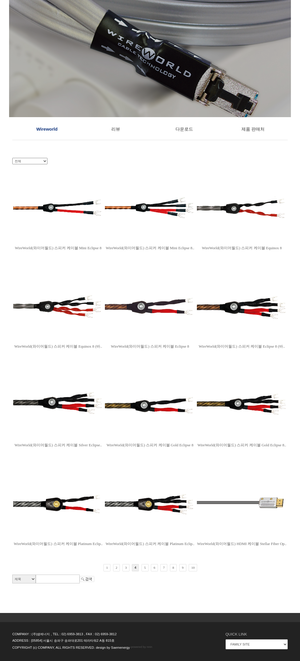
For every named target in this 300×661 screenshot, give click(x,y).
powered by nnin (141, 646)
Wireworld (46, 129)
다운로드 (184, 129)
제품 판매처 (253, 129)
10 (193, 567)
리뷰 (115, 129)
